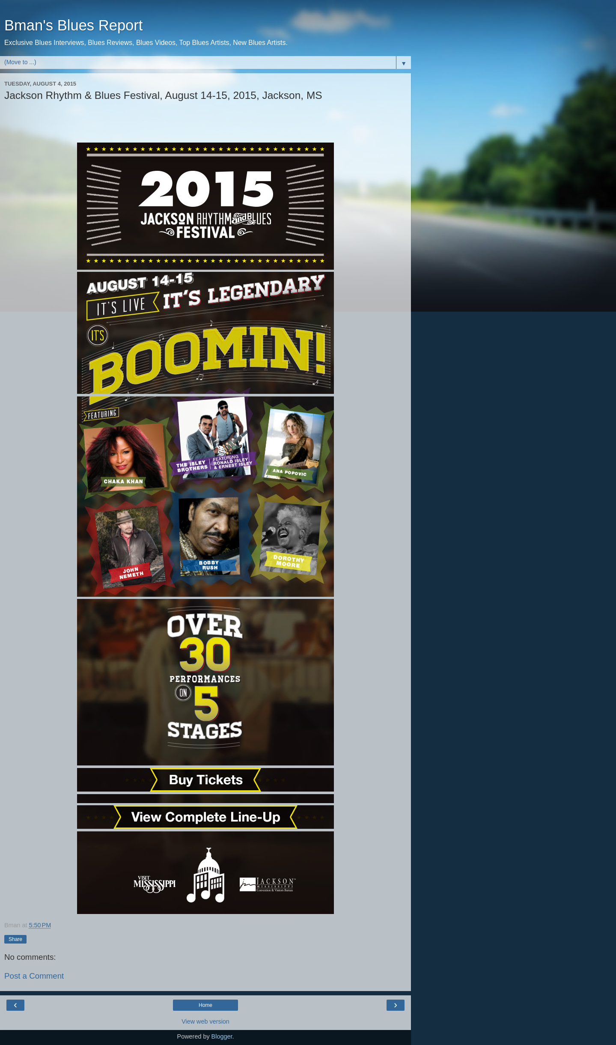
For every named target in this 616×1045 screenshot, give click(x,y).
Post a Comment (34, 975)
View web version (205, 1021)
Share (15, 939)
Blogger (221, 1036)
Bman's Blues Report (73, 25)
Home (205, 1005)
